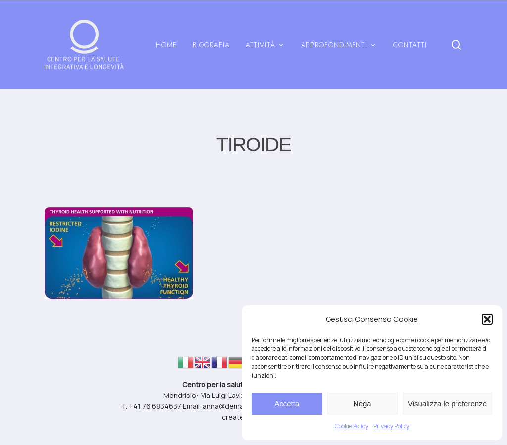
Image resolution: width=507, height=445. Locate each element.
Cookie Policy (351, 426)
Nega (362, 403)
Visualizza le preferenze (447, 403)
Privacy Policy (391, 426)
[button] (487, 319)
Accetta (286, 403)
